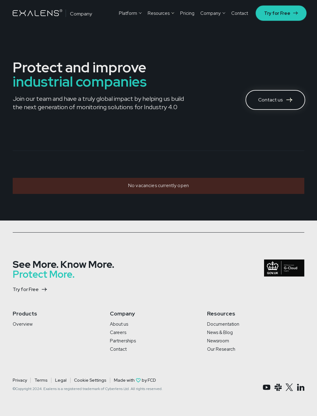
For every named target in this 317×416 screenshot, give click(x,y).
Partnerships (123, 341)
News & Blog (220, 332)
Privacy (20, 380)
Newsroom (218, 341)
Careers (118, 332)
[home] (37, 12)
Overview (23, 324)
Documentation (223, 324)
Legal (61, 380)
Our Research (221, 349)
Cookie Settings (90, 380)
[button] (130, 13)
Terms (40, 380)
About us (119, 324)
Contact (118, 349)
